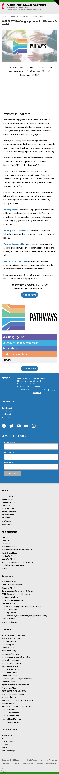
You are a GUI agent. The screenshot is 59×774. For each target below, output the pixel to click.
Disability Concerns (9, 641)
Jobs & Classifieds (9, 741)
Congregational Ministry (14, 691)
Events (4, 748)
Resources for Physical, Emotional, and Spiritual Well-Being (24, 616)
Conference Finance (9, 547)
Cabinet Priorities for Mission (13, 694)
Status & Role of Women (11, 663)
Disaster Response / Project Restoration (17, 679)
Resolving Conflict (9, 613)
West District (6, 417)
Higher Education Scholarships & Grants (17, 562)
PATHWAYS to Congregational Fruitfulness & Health (21, 607)
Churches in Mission (9, 672)
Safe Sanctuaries (8, 619)
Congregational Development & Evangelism (18, 700)
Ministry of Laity (8, 703)
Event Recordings (8, 751)
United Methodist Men (10, 713)
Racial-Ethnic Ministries (11, 660)
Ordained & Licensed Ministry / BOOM (16, 706)
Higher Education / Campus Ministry (15, 685)
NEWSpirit (5, 738)
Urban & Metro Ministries (11, 719)
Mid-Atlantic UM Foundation (12, 600)
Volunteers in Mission (10, 688)
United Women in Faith (10, 716)
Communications (8, 603)
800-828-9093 (24, 387)
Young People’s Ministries (11, 722)
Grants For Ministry (9, 559)
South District (7, 411)
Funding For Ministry (9, 556)
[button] (55, 9)
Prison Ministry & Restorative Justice (16, 657)
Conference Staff (8, 502)
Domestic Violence (9, 648)
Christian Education (9, 697)
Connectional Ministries (13, 635)
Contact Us (6, 505)
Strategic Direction (9, 512)
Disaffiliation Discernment (12, 585)
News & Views (7, 735)
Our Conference (8, 515)
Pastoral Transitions (9, 610)
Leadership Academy (10, 597)
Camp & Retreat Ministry (11, 669)
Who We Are (6, 521)
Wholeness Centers (9, 622)
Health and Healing (9, 651)
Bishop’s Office (7, 496)
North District (7, 408)
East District (6, 414)
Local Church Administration (13, 565)
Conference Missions (10, 676)
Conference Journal (9, 582)
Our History (6, 518)
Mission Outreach (10, 666)
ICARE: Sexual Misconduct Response (16, 594)
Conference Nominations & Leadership (17, 550)
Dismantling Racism (9, 645)
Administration (7, 537)
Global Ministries (8, 682)
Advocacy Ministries (11, 638)
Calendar (5, 745)
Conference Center (9, 499)
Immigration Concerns (10, 654)
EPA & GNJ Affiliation (10, 509)
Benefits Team (7, 544)
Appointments (7, 524)
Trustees (5, 568)
